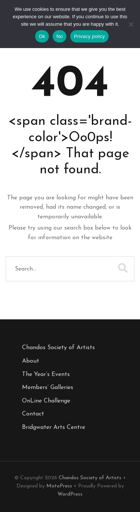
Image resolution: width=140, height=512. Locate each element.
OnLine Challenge (46, 401)
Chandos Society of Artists (58, 348)
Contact (33, 414)
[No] (130, 25)
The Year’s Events (46, 374)
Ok (42, 36)
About (30, 361)
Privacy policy (89, 36)
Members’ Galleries (47, 388)
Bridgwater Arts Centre (53, 427)
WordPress (70, 494)
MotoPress (59, 486)
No (59, 36)
